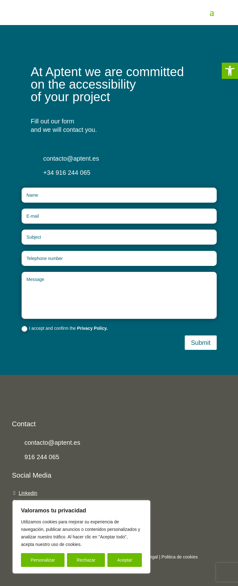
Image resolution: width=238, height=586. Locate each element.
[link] (230, 71)
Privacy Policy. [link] (92, 328)
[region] (81, 536)
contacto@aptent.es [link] (52, 442)
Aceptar (124, 560)
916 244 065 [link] (41, 457)
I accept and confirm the (65, 328)
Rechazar (86, 560)
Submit (200, 342)
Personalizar (43, 560)
